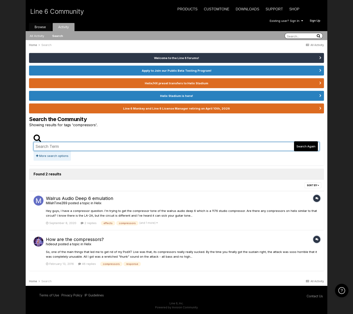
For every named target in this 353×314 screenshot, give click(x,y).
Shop (294, 9)
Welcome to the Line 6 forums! (176, 58)
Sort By (313, 185)
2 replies (89, 223)
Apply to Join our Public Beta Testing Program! (176, 70)
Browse (40, 27)
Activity (63, 27)
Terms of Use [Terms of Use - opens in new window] (49, 295)
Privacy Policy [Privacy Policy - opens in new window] (71, 295)
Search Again (305, 146)
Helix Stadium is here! (176, 96)
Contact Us (315, 296)
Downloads (247, 9)
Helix (98, 203)
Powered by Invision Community (176, 307)
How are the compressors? (75, 239)
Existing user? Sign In (286, 21)
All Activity (37, 36)
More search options (52, 156)
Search (57, 36)
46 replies (87, 264)
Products (187, 9)
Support (274, 9)
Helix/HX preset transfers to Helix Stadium (176, 83)
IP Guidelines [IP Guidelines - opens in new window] (94, 295)
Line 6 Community (57, 11)
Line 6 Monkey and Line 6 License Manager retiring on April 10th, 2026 (176, 108)
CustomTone (216, 9)
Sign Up (315, 20)
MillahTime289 (56, 203)
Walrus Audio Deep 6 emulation (79, 198)
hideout (51, 244)
